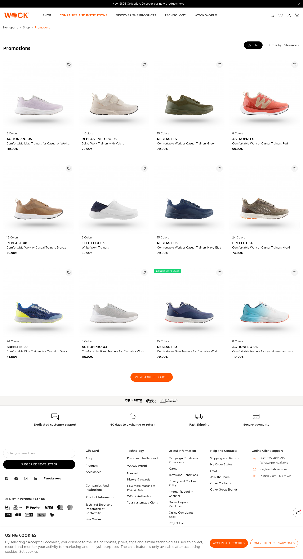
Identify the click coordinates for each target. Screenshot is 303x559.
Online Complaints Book (181, 514)
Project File (176, 523)
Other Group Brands (223, 489)
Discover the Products (136, 15)
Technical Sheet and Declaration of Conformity (99, 509)
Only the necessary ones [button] (274, 543)
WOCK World (206, 15)
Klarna (173, 468)
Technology (175, 15)
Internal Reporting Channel (181, 493)
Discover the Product (142, 458)
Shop (47, 15)
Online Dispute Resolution (178, 504)
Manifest (132, 473)
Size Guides (93, 519)
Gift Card (92, 450)
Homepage (10, 27)
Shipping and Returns (224, 458)
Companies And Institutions (97, 487)
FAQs (213, 470)
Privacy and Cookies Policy (182, 483)
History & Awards (138, 479)
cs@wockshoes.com (273, 469)
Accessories (93, 472)
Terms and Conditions (183, 475)
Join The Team (220, 477)
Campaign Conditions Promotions (183, 460)
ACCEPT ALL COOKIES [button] (229, 543)
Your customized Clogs (142, 502)
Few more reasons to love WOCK (141, 488)
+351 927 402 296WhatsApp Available (274, 460)
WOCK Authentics (139, 496)
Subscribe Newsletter (39, 464)
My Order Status (221, 464)
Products (92, 465)
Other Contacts (220, 483)
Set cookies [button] (28, 552)
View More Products (151, 377)
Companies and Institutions (83, 15)
